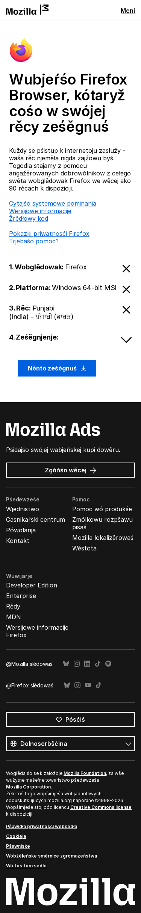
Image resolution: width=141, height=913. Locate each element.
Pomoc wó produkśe (102, 509)
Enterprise (21, 595)
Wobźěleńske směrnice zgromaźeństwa (51, 856)
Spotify (108, 664)
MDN (13, 617)
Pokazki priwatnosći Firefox (49, 233)
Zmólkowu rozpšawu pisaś (102, 523)
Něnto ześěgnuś (57, 368)
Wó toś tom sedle (26, 865)
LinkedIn (87, 664)
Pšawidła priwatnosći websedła (41, 826)
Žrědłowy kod (28, 218)
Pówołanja (21, 530)
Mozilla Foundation (85, 773)
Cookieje (16, 836)
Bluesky (66, 664)
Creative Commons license (101, 807)
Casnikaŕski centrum (35, 519)
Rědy (13, 606)
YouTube (87, 685)
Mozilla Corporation (28, 787)
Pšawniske (18, 846)
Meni (128, 10)
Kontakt (17, 540)
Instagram (76, 664)
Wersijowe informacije (40, 211)
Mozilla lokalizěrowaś (102, 537)
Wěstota (84, 548)
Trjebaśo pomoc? (34, 241)
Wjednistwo (22, 509)
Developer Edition (31, 585)
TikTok (97, 664)
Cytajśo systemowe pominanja (52, 203)
